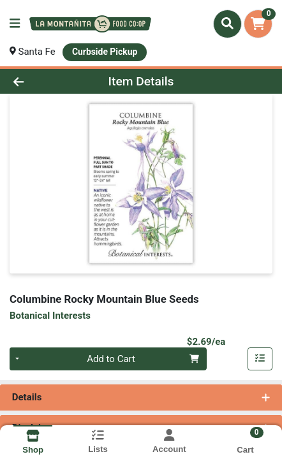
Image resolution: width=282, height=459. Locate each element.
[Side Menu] (15, 24)
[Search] (227, 24)
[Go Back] (42, 81)
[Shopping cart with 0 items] (258, 24)
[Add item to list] (260, 358)
